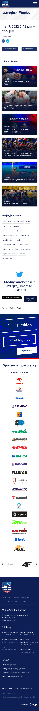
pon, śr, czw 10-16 (32, 642)
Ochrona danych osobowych (12, 697)
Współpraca (16, 602)
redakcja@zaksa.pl (19, 669)
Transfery (22, 254)
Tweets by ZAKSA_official (11, 308)
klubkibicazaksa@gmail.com (19, 673)
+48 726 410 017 (28, 645)
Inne (4, 226)
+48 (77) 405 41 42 (13, 618)
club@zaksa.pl (12, 620)
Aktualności (6, 598)
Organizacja (12, 693)
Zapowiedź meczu (8, 258)
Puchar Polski (23, 245)
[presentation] (2, 564)
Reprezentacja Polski (23, 249)
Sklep (25, 602)
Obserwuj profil (30, 299)
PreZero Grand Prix (8, 245)
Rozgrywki (25, 598)
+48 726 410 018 (28, 635)
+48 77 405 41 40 (10, 650)
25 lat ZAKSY (6, 222)
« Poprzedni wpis (9, 49)
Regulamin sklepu (30, 697)
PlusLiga (18, 240)
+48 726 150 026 (10, 635)
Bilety (28, 222)
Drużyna (15, 598)
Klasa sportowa (14, 226)
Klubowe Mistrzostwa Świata (11, 231)
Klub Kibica (6, 602)
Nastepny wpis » (29, 49)
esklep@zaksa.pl (16, 676)
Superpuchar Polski (9, 254)
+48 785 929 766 (13, 642)
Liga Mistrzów (24, 235)
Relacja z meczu (7, 249)
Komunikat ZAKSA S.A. (9, 235)
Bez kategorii (18, 222)
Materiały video (7, 240)
